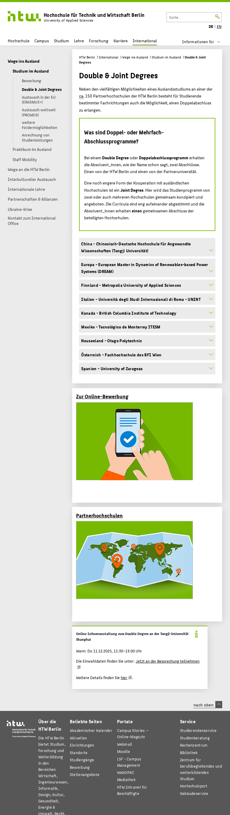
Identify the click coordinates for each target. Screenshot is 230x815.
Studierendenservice (198, 730)
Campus (41, 40)
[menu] (205, 42)
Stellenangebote (84, 774)
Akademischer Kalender (91, 730)
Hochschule (18, 40)
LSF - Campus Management (129, 762)
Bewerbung (80, 767)
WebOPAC (125, 772)
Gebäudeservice (194, 793)
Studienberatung (195, 738)
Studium (61, 40)
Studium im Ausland (166, 57)
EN (219, 26)
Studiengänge (82, 760)
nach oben (207, 704)
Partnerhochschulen (99, 515)
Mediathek (126, 779)
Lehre (79, 40)
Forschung (98, 40)
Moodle (123, 751)
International (145, 40)
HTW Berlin (87, 57)
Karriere (121, 40)
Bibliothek (189, 752)
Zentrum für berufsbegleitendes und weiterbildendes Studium (201, 769)
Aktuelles (78, 738)
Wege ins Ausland (135, 57)
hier (124, 678)
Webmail (124, 744)
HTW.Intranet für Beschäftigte (132, 790)
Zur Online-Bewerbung (102, 396)
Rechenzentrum (194, 745)
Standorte (79, 752)
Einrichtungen (82, 745)
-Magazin (133, 733)
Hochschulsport (194, 786)
